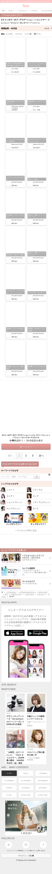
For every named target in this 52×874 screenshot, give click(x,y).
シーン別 (28, 34)
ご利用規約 (19, 850)
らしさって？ (11, 850)
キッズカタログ (26, 780)
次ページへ (26, 446)
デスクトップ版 (26, 856)
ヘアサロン (9, 788)
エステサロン (43, 788)
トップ (9, 773)
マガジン (26, 773)
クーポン (9, 795)
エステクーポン (43, 795)
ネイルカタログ (43, 780)
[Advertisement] (26, 406)
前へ (10, 455)
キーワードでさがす (10, 470)
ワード (37, 34)
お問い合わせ (41, 850)
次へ (41, 455)
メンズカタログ (9, 780)
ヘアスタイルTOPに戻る (26, 530)
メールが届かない (30, 850)
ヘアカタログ (43, 773)
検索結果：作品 (26, 28)
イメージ (19, 34)
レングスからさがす (10, 484)
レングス (9, 34)
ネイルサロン (26, 788)
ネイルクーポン (26, 795)
